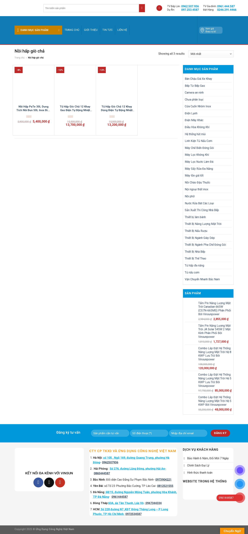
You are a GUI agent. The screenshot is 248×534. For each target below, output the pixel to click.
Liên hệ (122, 30)
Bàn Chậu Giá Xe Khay (198, 78)
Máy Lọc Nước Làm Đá (199, 161)
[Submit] (142, 8)
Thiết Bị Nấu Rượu (196, 231)
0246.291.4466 (226, 9)
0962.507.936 (190, 6)
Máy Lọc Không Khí (197, 154)
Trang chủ (71, 30)
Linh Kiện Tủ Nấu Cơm (198, 141)
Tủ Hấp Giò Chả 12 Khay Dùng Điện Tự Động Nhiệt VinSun (117, 108)
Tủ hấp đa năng (194, 265)
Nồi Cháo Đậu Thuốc (197, 182)
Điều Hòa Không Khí (197, 127)
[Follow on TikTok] (49, 482)
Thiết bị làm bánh (195, 217)
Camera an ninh (194, 92)
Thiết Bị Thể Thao (195, 258)
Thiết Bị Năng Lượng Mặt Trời (203, 224)
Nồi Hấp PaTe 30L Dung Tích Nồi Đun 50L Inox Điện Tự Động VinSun (33, 108)
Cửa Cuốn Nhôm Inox (198, 106)
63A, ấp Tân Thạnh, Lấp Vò (126, 503)
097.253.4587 (190, 9)
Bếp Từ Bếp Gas (195, 85)
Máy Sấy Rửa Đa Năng (199, 168)
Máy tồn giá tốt (194, 175)
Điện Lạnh (191, 113)
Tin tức (107, 30)
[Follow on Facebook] (38, 482)
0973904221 (163, 479)
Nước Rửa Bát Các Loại (199, 203)
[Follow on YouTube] (60, 482)
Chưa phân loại (194, 99)
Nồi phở (189, 196)
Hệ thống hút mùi (195, 134)
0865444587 (102, 473)
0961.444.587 (226, 6)
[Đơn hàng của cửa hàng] (210, 53)
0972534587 (133, 514)
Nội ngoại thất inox (196, 189)
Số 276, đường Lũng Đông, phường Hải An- (138, 468)
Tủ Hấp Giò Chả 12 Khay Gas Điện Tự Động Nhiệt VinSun (75, 108)
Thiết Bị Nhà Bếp (195, 251)
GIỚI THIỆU (91, 30)
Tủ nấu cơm (192, 272)
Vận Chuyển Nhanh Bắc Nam (202, 279)
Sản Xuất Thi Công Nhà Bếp (202, 210)
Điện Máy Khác (194, 120)
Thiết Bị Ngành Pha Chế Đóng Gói (205, 244)
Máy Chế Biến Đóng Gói (199, 148)
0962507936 (110, 462)
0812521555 (165, 486)
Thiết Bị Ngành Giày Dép (200, 238)
